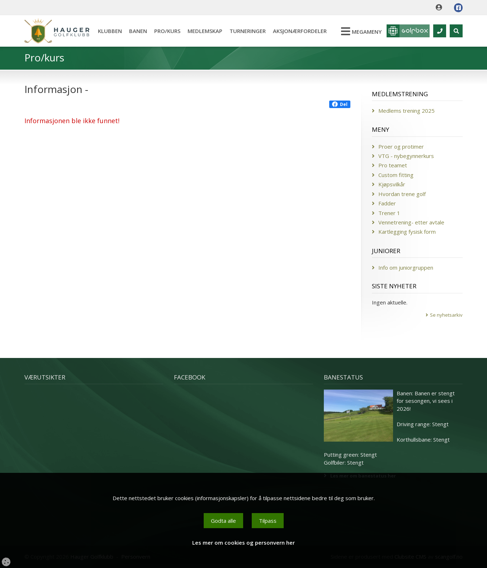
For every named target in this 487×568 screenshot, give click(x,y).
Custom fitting (395, 174)
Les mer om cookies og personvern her (243, 542)
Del (339, 104)
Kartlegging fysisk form (407, 231)
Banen (138, 30)
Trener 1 (389, 213)
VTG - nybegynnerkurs (406, 155)
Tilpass (267, 520)
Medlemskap (205, 30)
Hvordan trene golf (402, 193)
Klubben (110, 30)
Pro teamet (392, 165)
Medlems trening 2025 (406, 110)
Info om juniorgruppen (405, 267)
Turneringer (248, 30)
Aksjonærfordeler (300, 30)
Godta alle (223, 520)
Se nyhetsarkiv (446, 315)
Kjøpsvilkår (391, 184)
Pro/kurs (167, 30)
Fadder (387, 203)
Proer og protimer (401, 146)
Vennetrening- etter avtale (411, 222)
